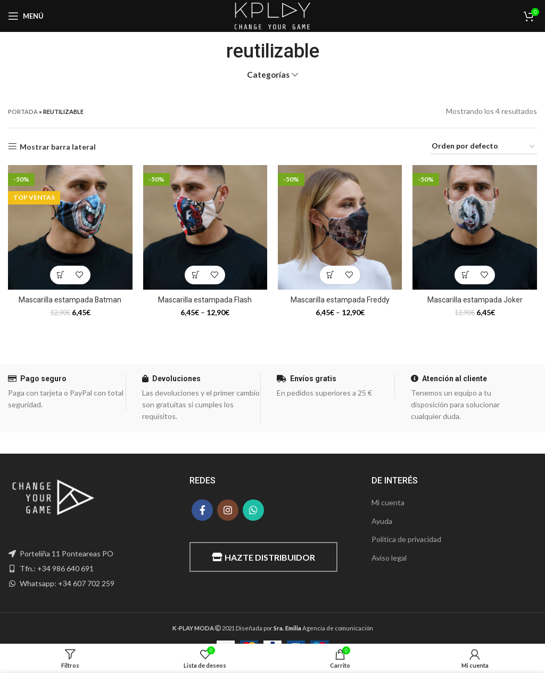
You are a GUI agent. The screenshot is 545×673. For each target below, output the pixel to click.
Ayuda (381, 521)
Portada (23, 111)
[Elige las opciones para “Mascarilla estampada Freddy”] (330, 275)
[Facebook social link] (202, 510)
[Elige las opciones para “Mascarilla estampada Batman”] (61, 275)
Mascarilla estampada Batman (70, 300)
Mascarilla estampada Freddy (340, 300)
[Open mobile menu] (26, 16)
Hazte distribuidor (263, 557)
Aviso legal (389, 557)
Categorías (268, 75)
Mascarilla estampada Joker (475, 300)
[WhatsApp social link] (253, 510)
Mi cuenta (387, 502)
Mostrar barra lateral (58, 146)
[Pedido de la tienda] (484, 146)
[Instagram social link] (227, 510)
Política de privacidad (406, 539)
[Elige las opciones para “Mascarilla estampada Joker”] (465, 275)
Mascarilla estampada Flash (205, 300)
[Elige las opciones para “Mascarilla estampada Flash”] (195, 275)
